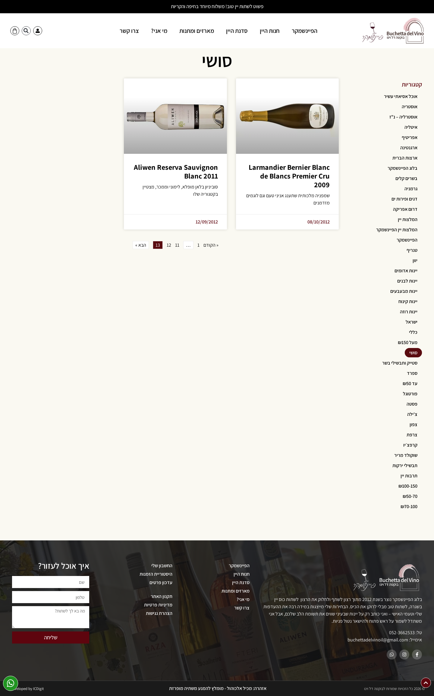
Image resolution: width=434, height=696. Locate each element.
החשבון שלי (161, 565)
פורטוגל (410, 394)
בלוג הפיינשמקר (402, 168)
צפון (413, 424)
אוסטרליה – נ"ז (403, 117)
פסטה (412, 404)
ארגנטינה (408, 147)
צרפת (412, 435)
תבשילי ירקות (404, 465)
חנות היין (270, 31)
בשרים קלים (406, 178)
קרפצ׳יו (410, 445)
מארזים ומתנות (196, 31)
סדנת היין (237, 31)
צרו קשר (129, 31)
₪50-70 (410, 496)
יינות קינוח (407, 301)
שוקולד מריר (405, 455)
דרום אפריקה (405, 209)
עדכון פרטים (160, 582)
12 (169, 245)
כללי (413, 332)
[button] (26, 30)
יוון (415, 260)
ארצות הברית (404, 158)
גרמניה (410, 188)
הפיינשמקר (304, 31)
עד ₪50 (410, 383)
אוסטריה (409, 106)
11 (177, 245)
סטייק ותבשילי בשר (399, 363)
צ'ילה (412, 414)
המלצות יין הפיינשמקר (396, 229)
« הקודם (211, 245)
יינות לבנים (407, 281)
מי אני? (159, 31)
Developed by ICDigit (27, 688)
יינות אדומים (406, 270)
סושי (413, 353)
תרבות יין (409, 476)
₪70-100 (409, 506)
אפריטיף (409, 137)
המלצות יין (407, 219)
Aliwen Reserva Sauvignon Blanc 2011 (176, 171)
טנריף (412, 250)
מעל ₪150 (407, 342)
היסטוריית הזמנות (156, 574)
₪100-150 (407, 486)
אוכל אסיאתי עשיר (400, 96)
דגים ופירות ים (404, 199)
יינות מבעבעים (403, 291)
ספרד (412, 373)
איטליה (410, 127)
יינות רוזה (408, 311)
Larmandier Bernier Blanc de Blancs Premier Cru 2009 (289, 175)
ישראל (411, 322)
